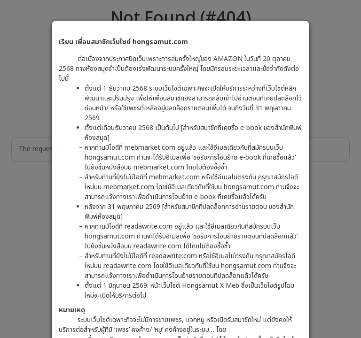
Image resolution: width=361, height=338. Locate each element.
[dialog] (180, 169)
